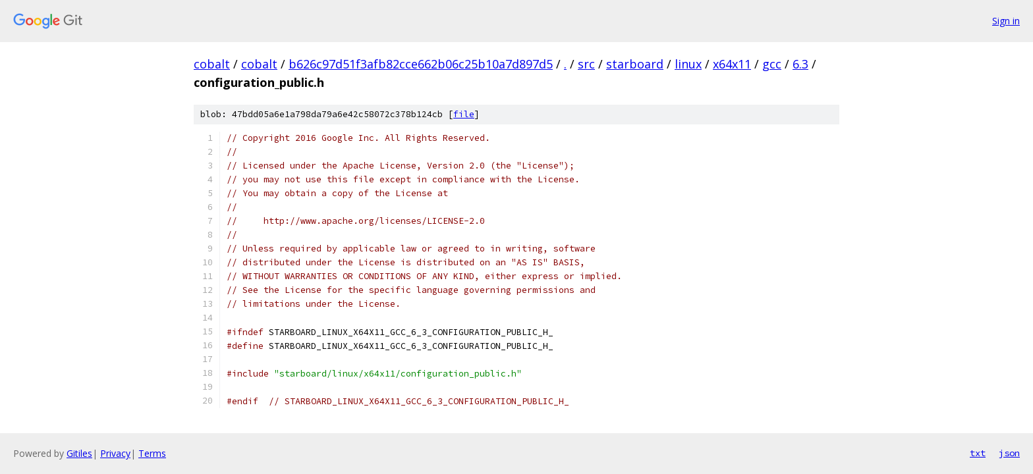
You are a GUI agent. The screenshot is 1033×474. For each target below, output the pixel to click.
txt (978, 453)
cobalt (212, 64)
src (586, 64)
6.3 (800, 64)
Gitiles (79, 453)
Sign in (1006, 20)
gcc (771, 64)
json (1009, 453)
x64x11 (732, 64)
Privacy (115, 453)
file (463, 114)
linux (688, 64)
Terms (152, 453)
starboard (634, 64)
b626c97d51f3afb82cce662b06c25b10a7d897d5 (421, 64)
